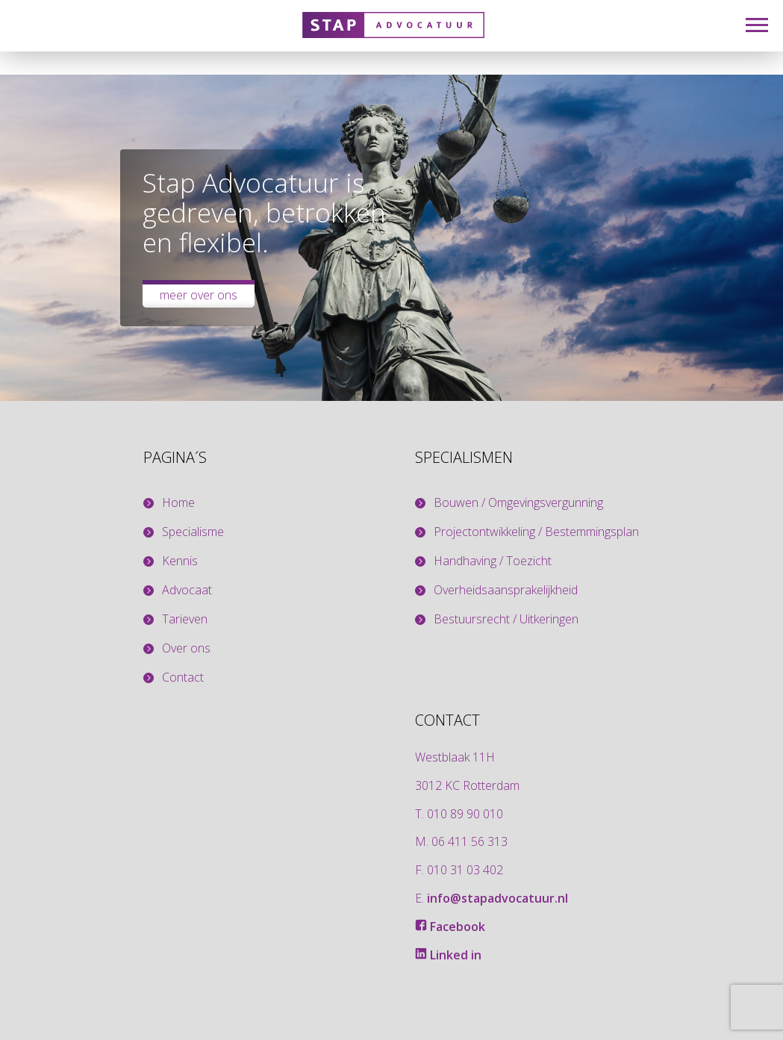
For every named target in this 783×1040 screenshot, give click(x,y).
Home (178, 503)
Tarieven (185, 619)
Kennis (180, 561)
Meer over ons (198, 295)
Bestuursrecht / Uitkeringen (506, 619)
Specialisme (193, 532)
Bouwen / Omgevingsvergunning (518, 503)
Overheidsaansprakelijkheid (506, 590)
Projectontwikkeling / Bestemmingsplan (536, 532)
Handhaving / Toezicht (493, 561)
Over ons (186, 648)
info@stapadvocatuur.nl (497, 898)
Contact (183, 677)
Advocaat (187, 590)
